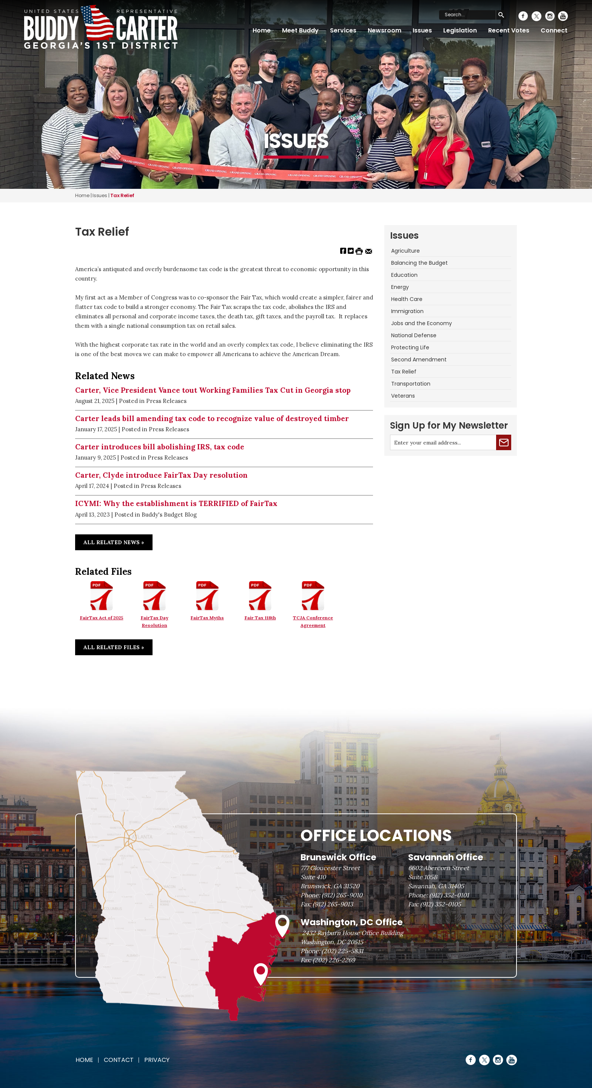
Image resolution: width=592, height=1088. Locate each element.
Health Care (406, 299)
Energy (400, 287)
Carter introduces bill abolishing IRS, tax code (159, 447)
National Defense (413, 335)
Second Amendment (419, 359)
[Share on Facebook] (343, 250)
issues (99, 195)
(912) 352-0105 (440, 904)
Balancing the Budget (419, 263)
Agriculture (405, 251)
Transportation (410, 383)
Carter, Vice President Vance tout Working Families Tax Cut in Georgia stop (213, 390)
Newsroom (384, 30)
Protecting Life (410, 347)
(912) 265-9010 (342, 895)
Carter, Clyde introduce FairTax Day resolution (161, 475)
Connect (554, 30)
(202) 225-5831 (342, 951)
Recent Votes (508, 30)
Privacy (157, 1060)
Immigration (407, 311)
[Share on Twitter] (351, 250)
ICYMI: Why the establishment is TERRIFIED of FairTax (176, 503)
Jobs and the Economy (421, 323)
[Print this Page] (359, 250)
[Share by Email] (368, 250)
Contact (119, 1060)
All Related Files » (113, 647)
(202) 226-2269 (334, 960)
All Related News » (113, 542)
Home (262, 30)
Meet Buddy (300, 30)
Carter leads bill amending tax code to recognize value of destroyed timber (212, 418)
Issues (422, 30)
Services (343, 30)
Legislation (460, 30)
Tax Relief (403, 371)
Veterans (403, 396)
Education (404, 275)
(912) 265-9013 (333, 904)
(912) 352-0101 (449, 895)
